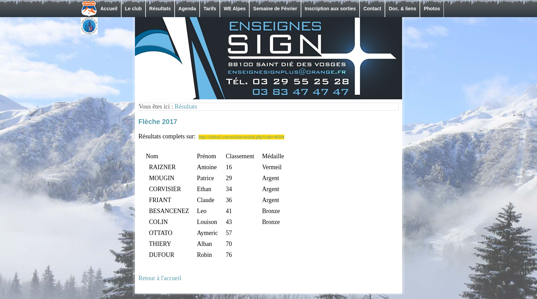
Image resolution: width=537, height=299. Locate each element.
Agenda (187, 8)
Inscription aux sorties (330, 8)
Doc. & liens (402, 8)
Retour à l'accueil (159, 278)
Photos (432, 8)
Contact (372, 8)
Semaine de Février (275, 8)
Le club (133, 8)
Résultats (160, 8)
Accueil (108, 8)
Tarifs (209, 8)
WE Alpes (235, 8)
